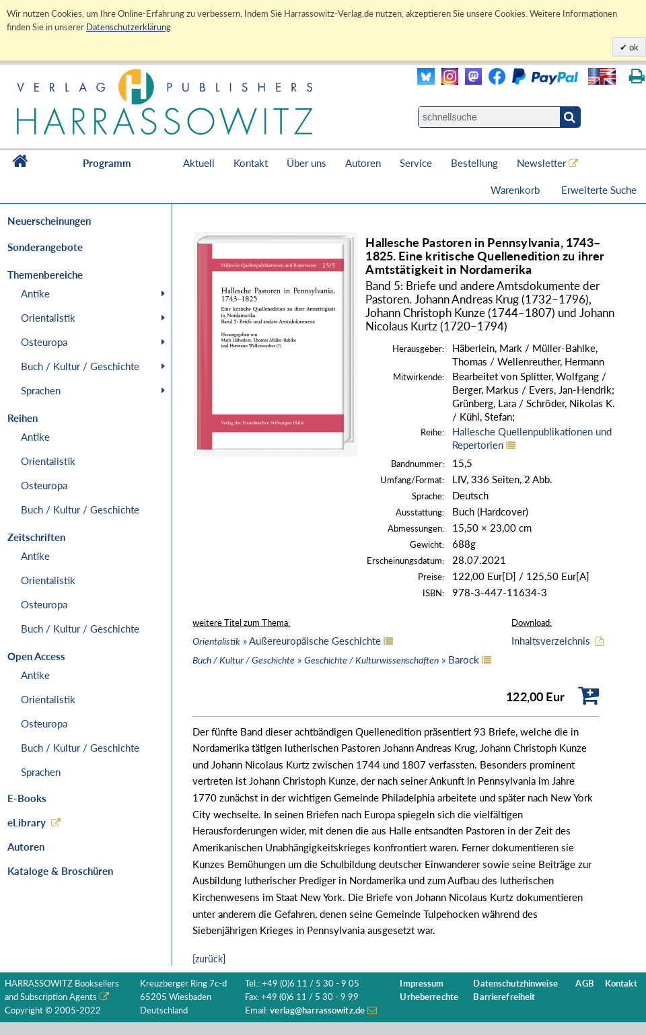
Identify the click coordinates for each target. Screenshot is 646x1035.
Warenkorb (516, 190)
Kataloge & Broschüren (60, 871)
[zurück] (208, 958)
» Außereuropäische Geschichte (286, 641)
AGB (584, 983)
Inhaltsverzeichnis (550, 641)
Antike (35, 293)
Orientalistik (48, 318)
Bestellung (474, 163)
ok (633, 47)
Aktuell (199, 163)
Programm (107, 163)
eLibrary (26, 822)
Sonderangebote (45, 247)
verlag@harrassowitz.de (317, 1010)
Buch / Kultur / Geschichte (80, 366)
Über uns (306, 163)
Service (416, 163)
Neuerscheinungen (49, 221)
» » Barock (335, 659)
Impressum (421, 983)
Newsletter (541, 163)
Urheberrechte (429, 997)
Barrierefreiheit (504, 997)
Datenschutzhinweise (515, 983)
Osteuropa (44, 342)
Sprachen (41, 390)
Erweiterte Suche (599, 190)
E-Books (26, 798)
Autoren (363, 163)
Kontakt (251, 163)
